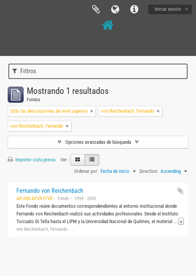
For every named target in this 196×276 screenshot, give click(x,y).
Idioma (115, 9)
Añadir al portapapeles (180, 191)
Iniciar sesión (168, 9)
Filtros (24, 71)
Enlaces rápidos (134, 9)
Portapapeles (95, 9)
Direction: (148, 171)
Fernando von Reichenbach (49, 190)
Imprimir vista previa (31, 160)
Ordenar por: (86, 171)
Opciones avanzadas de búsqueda (98, 142)
